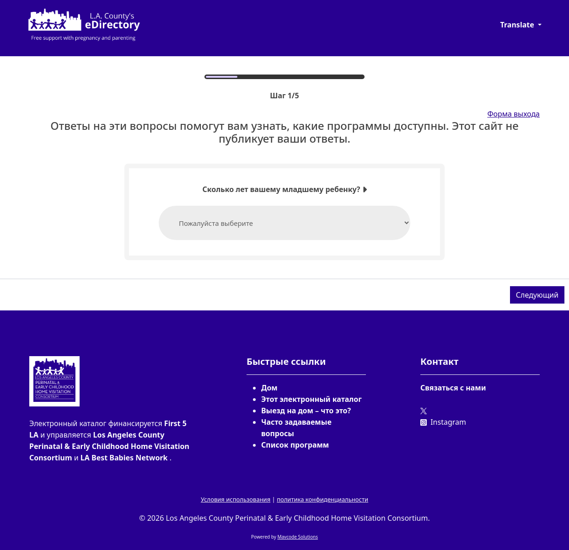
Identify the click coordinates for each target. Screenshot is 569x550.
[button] (521, 25)
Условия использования (235, 499)
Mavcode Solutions (297, 537)
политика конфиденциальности (322, 499)
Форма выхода (513, 114)
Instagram (443, 422)
